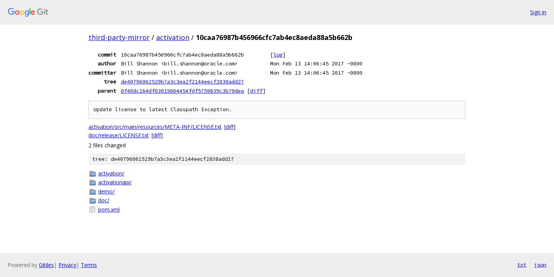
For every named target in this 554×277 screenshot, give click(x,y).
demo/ (106, 191)
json (540, 264)
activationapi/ (115, 182)
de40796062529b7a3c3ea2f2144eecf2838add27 (182, 81)
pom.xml (109, 209)
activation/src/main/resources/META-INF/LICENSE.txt (155, 126)
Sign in (538, 12)
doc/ (103, 200)
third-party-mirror (119, 37)
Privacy (67, 265)
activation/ (111, 173)
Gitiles (46, 265)
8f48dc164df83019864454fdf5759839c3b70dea (182, 90)
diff (256, 90)
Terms (89, 265)
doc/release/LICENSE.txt (118, 135)
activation (172, 37)
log (277, 54)
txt (521, 264)
